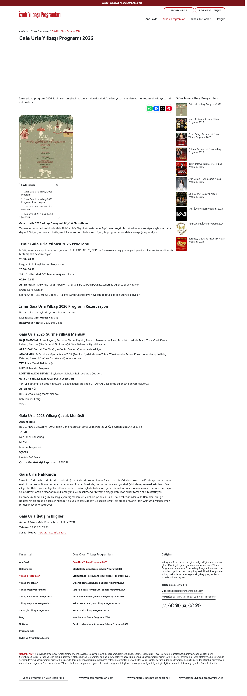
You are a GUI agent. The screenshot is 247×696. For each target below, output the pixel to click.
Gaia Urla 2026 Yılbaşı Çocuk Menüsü (37, 215)
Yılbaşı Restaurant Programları (36, 596)
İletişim (220, 19)
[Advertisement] (122, 70)
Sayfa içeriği (28, 184)
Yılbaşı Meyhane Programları (35, 603)
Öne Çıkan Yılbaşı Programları (93, 554)
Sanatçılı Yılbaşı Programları (34, 610)
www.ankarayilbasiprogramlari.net (148, 678)
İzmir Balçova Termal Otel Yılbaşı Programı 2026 (99, 589)
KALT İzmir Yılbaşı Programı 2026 (91, 610)
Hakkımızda (25, 568)
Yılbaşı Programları (174, 19)
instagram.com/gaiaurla (52, 532)
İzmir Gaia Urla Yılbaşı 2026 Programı (36, 193)
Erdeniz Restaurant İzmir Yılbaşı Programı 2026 (99, 582)
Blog (21, 617)
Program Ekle (179, 10)
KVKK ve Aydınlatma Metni (34, 637)
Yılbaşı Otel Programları (32, 589)
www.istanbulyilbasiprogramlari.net (201, 678)
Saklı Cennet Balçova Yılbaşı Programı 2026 (96, 603)
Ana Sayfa (151, 19)
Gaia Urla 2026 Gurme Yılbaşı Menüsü (37, 208)
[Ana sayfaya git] (40, 14)
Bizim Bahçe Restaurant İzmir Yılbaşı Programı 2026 (101, 575)
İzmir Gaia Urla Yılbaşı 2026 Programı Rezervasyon (36, 201)
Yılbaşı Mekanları (201, 19)
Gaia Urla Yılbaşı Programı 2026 (90, 562)
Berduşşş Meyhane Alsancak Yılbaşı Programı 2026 (100, 624)
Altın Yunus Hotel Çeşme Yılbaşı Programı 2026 (98, 596)
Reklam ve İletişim (210, 10)
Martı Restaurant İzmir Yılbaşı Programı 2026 (97, 568)
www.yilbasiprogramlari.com (96, 678)
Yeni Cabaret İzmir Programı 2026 (91, 617)
